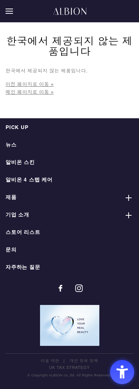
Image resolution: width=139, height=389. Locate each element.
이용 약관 (50, 361)
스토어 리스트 (23, 232)
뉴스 (11, 145)
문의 (11, 250)
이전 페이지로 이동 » (30, 84)
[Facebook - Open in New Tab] (60, 288)
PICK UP (17, 127)
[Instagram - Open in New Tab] (79, 288)
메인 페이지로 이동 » (30, 92)
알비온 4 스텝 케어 (29, 180)
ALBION (69, 11)
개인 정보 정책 (84, 361)
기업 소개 (17, 215)
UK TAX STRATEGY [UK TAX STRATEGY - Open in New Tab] (69, 367)
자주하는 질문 (23, 267)
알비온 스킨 (20, 162)
